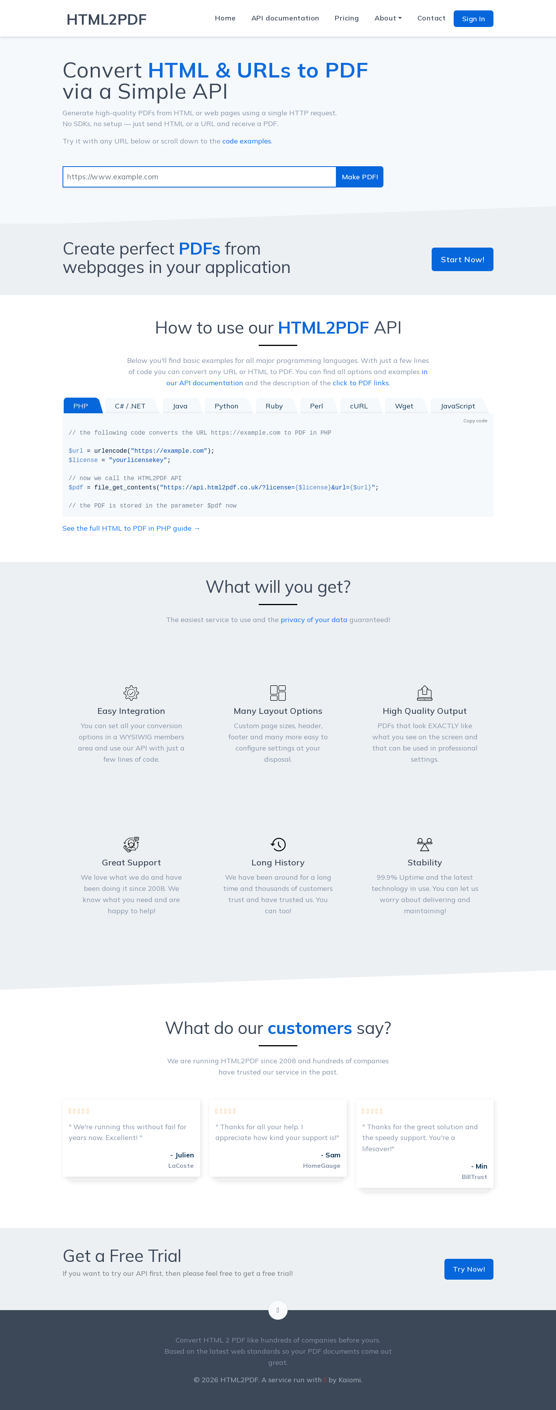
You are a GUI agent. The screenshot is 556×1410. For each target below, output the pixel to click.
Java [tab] (180, 405)
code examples (246, 141)
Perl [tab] (316, 405)
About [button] (386, 17)
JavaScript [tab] (458, 405)
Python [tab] (227, 405)
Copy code (475, 420)
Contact (431, 17)
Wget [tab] (404, 405)
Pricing (347, 17)
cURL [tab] (359, 405)
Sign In (473, 18)
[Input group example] (200, 176)
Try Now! (469, 1269)
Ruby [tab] (274, 405)
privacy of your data (314, 619)
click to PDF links (361, 382)
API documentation (285, 17)
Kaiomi (350, 1379)
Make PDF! (360, 176)
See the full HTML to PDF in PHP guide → (131, 528)
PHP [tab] (80, 405)
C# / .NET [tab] (130, 405)
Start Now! (462, 259)
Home (225, 17)
